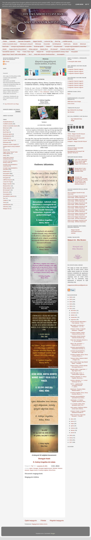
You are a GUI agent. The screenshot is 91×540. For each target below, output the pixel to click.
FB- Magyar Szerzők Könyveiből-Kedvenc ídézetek (76, 138)
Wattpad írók (40, 51)
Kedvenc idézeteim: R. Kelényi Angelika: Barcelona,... (78, 377)
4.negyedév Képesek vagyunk (75, 87)
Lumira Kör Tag (48, 41)
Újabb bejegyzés (31, 520)
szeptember (74, 317)
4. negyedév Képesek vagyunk (76, 73)
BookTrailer (6, 46)
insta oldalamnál (44, 91)
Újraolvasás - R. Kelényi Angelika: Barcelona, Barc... (78, 400)
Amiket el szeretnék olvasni (10, 44)
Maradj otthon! (44, 49)
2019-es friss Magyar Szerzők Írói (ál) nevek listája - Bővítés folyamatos (77, 200)
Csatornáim (12, 41)
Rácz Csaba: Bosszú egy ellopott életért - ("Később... (79, 362)
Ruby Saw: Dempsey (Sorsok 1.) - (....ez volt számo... (79, 340)
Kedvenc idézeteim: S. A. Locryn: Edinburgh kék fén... (79, 381)
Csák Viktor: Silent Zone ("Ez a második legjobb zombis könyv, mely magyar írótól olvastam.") (81, 162)
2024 (70, 301)
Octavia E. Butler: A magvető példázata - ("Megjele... (78, 329)
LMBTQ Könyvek (7, 179)
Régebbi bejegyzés (57, 520)
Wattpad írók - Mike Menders (77, 240)
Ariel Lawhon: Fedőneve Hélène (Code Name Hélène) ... (79, 408)
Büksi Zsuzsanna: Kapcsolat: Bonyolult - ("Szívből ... (78, 415)
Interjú (4, 155)
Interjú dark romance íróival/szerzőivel (44, 54)
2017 (70, 442)
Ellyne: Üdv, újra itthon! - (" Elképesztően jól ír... (77, 344)
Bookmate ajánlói (38, 46)
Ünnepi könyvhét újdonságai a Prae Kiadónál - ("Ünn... (78, 322)
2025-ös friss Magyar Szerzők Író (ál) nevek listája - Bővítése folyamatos (77, 221)
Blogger (53, 533)
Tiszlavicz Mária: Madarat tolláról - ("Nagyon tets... (79, 359)
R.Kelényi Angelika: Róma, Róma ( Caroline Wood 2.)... (79, 355)
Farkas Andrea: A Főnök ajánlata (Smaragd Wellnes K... (79, 366)
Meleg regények (33, 49)
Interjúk (4, 49)
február (73, 430)
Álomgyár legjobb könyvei (45, 468)
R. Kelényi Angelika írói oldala (44, 462)
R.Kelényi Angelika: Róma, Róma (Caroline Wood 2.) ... (79, 393)
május (72, 423)
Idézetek (75, 44)
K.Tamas (7, 61)
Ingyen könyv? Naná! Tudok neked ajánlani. (14, 54)
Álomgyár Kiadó (44, 459)
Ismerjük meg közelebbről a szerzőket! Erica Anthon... (78, 397)
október (73, 315)
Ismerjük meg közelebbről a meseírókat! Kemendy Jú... (78, 348)
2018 (70, 440)
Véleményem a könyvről (26, 44)
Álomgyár (35, 468)
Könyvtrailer (47, 44)
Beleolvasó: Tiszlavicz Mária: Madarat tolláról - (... (78, 389)
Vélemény (5, 206)
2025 (70, 299)
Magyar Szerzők (37, 41)
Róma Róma (52, 470)
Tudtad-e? (48, 46)
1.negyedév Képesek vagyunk (75, 69)
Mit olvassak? (54, 49)
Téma (18, 51)
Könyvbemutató (58, 46)
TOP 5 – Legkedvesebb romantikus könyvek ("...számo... (77, 385)
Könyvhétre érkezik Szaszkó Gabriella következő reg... (78, 337)
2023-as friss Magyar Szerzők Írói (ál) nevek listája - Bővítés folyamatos (77, 214)
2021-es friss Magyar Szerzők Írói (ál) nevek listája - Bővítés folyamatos (77, 207)
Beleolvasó (83, 44)
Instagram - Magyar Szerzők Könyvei (77, 141)
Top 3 (30, 54)
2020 (70, 435)
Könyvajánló (6, 173)
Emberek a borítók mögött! (67, 49)
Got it (87, 4)
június (72, 421)
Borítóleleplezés (57, 44)
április (72, 425)
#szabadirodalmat (7, 121)
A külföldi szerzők (67, 41)
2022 (70, 306)
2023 (70, 304)
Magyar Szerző (34, 470)
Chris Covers (71, 103)
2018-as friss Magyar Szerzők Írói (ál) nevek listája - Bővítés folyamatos (77, 196)
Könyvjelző (6, 177)
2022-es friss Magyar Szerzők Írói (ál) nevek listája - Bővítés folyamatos (77, 210)
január (72, 432)
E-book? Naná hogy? (8, 140)
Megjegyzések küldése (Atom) (39, 524)
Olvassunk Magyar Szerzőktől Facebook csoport (75, 148)
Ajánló (31, 468)
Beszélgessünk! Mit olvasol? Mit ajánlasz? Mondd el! (76, 152)
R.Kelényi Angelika (43, 470)
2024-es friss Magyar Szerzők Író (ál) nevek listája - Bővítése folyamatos (77, 217)
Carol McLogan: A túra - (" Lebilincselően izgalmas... (78, 373)
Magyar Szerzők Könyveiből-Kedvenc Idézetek (76, 231)
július (72, 419)
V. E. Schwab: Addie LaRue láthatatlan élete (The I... (78, 404)
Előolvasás (38, 44)
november (73, 312)
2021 (70, 308)
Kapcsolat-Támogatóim (24, 41)
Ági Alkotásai (71, 112)
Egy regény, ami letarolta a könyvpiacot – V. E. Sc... (77, 326)
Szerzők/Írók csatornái (9, 51)
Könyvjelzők (74, 51)
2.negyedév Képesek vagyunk (75, 83)
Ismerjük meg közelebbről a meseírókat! (75, 46)
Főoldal (5, 41)
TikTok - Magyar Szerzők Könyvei (76, 133)
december (73, 310)
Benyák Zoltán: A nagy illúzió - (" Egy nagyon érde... (79, 370)
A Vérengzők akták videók (74, 61)
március (73, 428)
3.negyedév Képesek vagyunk (75, 71)
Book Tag (57, 41)
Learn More (79, 4)
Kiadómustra (67, 44)
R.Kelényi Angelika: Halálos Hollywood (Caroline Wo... (78, 333)
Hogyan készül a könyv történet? (11, 146)
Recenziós (5, 192)
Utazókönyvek (6, 204)
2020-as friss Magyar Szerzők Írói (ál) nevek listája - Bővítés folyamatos (77, 203)
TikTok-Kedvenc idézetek (74, 136)
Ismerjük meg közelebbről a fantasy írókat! (57, 51)
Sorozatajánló (60, 54)
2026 (70, 297)
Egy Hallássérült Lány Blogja (12, 103)
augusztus (73, 319)
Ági (5, 64)
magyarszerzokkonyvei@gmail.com (78, 285)
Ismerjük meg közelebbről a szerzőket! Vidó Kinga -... (78, 351)
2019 (70, 437)
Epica (69, 93)
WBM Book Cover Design (74, 101)
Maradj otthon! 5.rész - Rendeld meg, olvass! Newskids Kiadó (80, 170)
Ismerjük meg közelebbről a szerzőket (21, 46)
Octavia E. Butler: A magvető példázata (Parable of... (78, 411)
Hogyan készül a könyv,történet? (18, 49)
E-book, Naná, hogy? (28, 51)
